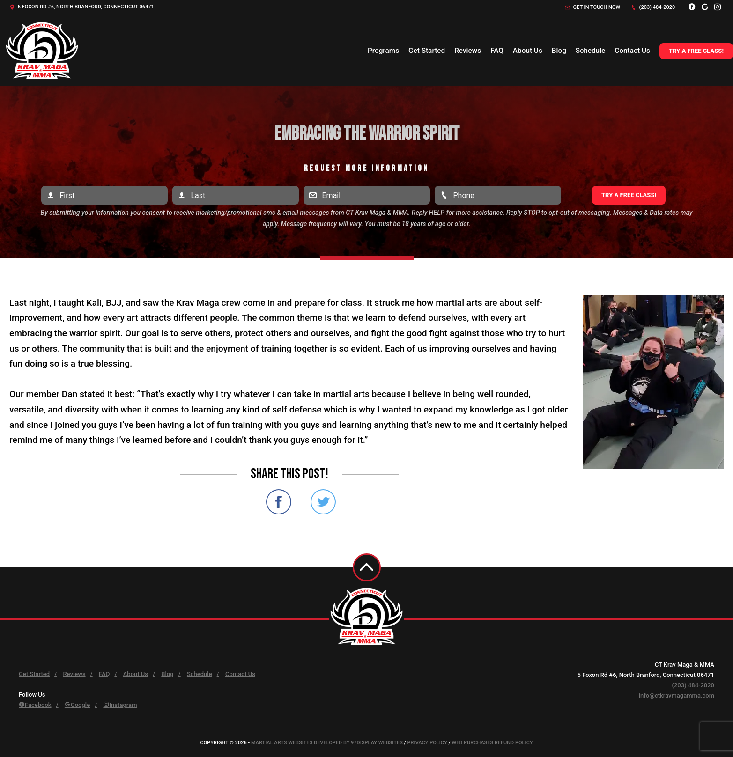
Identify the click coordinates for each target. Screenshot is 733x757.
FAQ (496, 50)
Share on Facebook (278, 502)
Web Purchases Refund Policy (492, 743)
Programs (383, 50)
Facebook (35, 704)
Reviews (467, 50)
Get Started (426, 50)
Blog (559, 50)
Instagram (120, 704)
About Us (527, 50)
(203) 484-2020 (653, 7)
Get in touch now (592, 7)
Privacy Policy (427, 743)
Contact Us (632, 50)
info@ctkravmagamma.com (676, 695)
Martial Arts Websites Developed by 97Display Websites (327, 743)
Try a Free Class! (696, 50)
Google (77, 704)
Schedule (590, 50)
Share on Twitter (323, 502)
